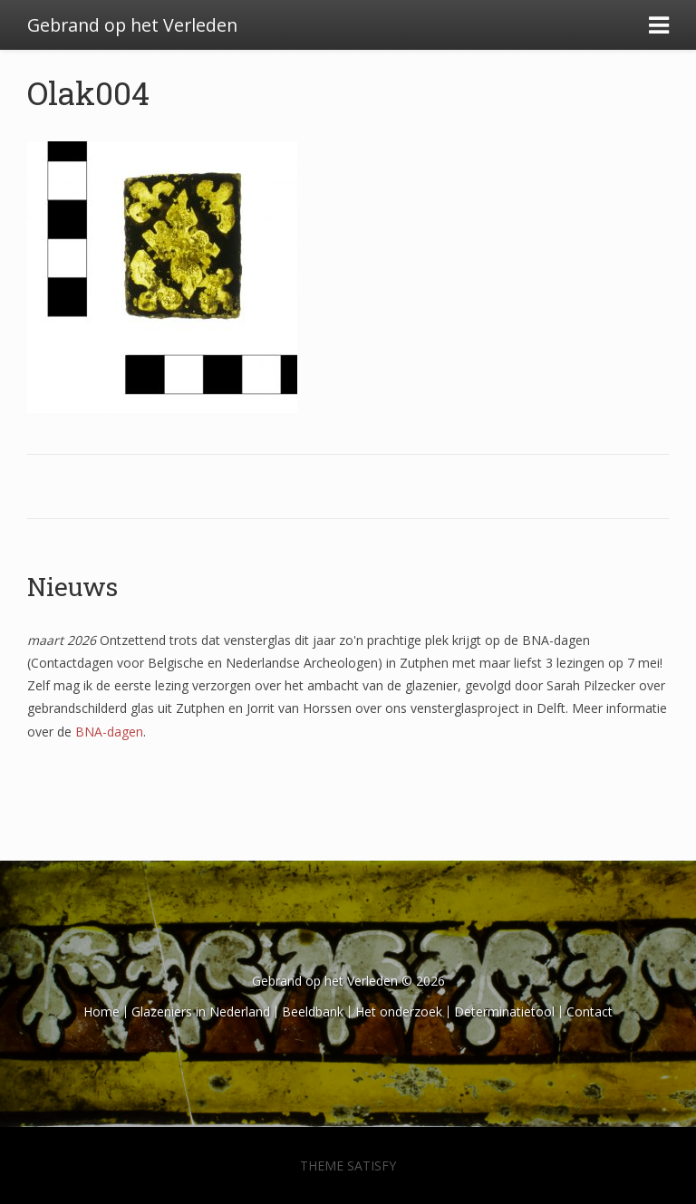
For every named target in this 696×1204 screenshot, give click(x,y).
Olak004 (88, 92)
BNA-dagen (109, 731)
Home (101, 1011)
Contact (589, 1011)
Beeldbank (312, 1011)
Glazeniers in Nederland (200, 1011)
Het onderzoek (398, 1011)
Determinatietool (504, 1011)
